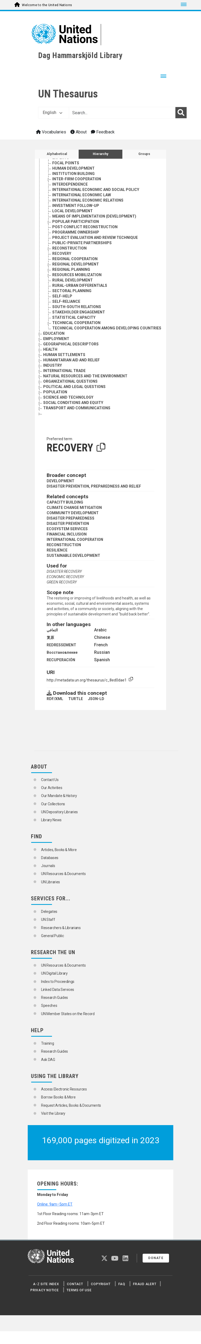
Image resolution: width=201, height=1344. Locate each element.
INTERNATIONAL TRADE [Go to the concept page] (64, 371)
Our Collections (53, 804)
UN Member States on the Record (68, 1014)
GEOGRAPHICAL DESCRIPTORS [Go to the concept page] (71, 344)
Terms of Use (79, 1290)
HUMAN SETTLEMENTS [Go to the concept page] (64, 355)
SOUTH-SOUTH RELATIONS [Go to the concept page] (76, 307)
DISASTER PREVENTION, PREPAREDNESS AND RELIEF (94, 486)
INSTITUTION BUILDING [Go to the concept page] (73, 173)
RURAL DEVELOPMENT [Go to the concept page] (72, 280)
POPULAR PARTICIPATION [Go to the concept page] (75, 221)
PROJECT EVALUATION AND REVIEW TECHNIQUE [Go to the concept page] (95, 237)
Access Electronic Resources (64, 1089)
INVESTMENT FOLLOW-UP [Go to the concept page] (75, 205)
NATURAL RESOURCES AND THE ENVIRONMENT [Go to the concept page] (85, 376)
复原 (50, 637)
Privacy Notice (44, 1290)
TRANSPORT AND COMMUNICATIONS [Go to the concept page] (76, 408)
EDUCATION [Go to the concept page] (54, 333)
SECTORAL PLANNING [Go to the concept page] (71, 291)
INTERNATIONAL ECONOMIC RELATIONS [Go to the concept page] (87, 200)
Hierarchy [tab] (100, 154)
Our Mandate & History (59, 796)
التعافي (52, 630)
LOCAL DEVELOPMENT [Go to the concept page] (72, 211)
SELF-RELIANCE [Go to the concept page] (66, 301)
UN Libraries (50, 882)
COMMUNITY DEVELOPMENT (73, 513)
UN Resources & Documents (63, 874)
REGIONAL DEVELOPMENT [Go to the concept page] (75, 264)
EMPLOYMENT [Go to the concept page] (56, 339)
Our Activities (51, 788)
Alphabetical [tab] (57, 154)
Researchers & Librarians (61, 928)
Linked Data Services (57, 989)
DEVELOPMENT (60, 481)
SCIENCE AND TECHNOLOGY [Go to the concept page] (68, 397)
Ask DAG (48, 1059)
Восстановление (62, 652)
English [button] (52, 112)
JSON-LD (96, 699)
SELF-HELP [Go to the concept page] (62, 296)
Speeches (49, 1005)
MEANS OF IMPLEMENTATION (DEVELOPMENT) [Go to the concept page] (94, 216)
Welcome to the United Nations (47, 5)
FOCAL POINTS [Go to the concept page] (65, 163)
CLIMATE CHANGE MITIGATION (74, 507)
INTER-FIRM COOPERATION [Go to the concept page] (76, 179)
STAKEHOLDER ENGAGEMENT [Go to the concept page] (78, 312)
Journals (48, 866)
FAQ (121, 1284)
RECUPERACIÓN (61, 660)
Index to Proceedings (57, 981)
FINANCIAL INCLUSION (67, 534)
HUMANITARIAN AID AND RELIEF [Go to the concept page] (71, 360)
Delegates (49, 911)
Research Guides (54, 997)
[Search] (181, 113)
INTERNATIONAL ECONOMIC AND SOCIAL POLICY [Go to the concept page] (95, 189)
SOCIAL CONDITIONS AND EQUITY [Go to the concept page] (73, 403)
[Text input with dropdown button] (122, 113)
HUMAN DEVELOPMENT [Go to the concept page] (73, 168)
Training (47, 1043)
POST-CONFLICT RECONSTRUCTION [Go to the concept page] (85, 227)
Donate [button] (155, 1258)
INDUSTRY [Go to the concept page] (52, 365)
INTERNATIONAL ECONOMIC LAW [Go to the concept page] (81, 195)
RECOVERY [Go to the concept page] (61, 253)
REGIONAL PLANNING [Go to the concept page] (71, 269)
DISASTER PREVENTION (68, 523)
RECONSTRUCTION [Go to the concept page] (69, 248)
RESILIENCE (57, 550)
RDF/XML (55, 699)
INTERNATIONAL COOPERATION (75, 539)
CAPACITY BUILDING (65, 502)
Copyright (100, 1284)
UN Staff (48, 919)
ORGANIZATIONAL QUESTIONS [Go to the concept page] (70, 381)
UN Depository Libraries (59, 812)
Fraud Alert (144, 1284)
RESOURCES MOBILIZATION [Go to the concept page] (77, 275)
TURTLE (75, 699)
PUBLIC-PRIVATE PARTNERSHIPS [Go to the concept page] (82, 243)
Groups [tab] (144, 154)
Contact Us (50, 780)
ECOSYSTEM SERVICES (67, 529)
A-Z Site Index (46, 1284)
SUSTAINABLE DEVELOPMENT (73, 555)
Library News (51, 820)
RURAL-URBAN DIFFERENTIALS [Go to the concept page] (79, 285)
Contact (75, 1284)
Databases (49, 858)
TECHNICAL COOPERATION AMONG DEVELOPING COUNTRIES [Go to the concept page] (106, 328)
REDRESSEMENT (61, 645)
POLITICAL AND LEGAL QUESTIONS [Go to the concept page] (74, 387)
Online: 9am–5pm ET (55, 1204)
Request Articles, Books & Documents (71, 1105)
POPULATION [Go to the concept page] (55, 392)
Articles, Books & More (59, 850)
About (78, 131)
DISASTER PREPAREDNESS (70, 518)
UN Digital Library (54, 973)
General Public (52, 936)
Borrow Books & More (58, 1097)
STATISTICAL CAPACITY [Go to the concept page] (73, 317)
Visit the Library (53, 1113)
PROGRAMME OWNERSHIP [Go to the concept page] (75, 232)
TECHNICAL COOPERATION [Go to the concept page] (76, 323)
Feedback (103, 131)
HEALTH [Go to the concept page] (50, 349)
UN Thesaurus (68, 94)
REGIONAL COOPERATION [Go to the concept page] (75, 259)
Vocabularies (51, 131)
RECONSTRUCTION (64, 545)
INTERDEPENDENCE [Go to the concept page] (70, 184)
